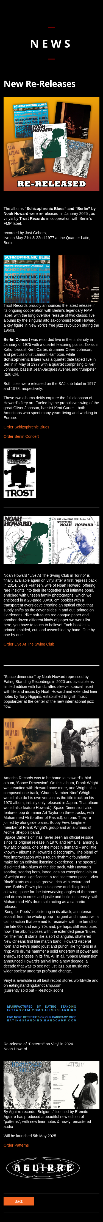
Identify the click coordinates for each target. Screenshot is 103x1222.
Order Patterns (16, 1145)
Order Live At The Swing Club (29, 644)
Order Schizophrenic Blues (26, 427)
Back (19, 1201)
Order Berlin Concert (21, 436)
